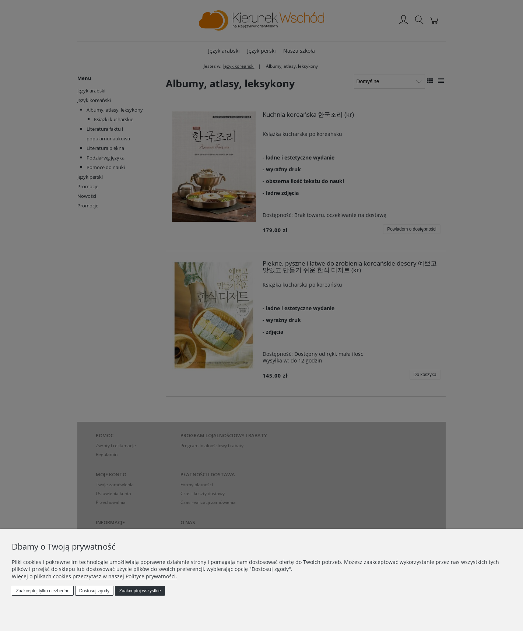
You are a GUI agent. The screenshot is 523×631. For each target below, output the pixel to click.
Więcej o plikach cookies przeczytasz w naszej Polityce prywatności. (94, 576)
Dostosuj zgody (94, 590)
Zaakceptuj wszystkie (140, 590)
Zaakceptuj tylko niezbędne (42, 590)
